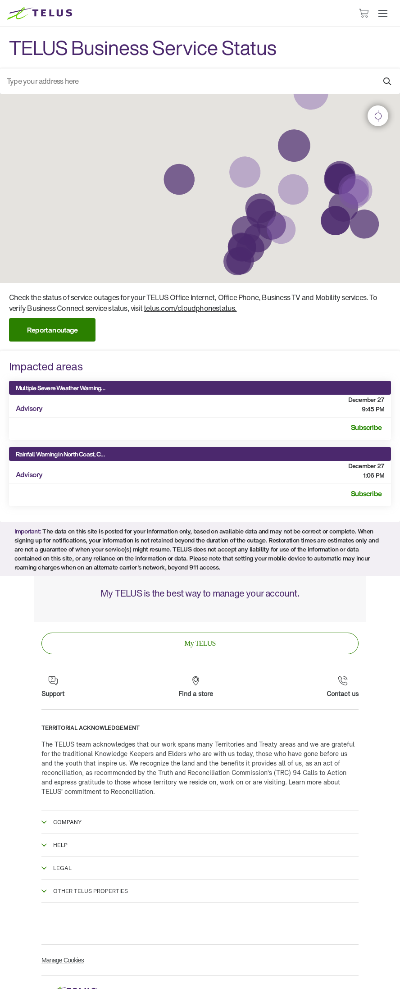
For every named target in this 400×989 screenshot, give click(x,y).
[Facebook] (51, 924)
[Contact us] (343, 687)
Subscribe (366, 427)
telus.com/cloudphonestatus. (190, 308)
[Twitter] (126, 924)
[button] (383, 13)
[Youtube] (349, 924)
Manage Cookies (62, 960)
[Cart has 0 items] (363, 13)
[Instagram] (200, 924)
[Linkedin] (274, 924)
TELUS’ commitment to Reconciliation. (98, 791)
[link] (200, 643)
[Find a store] (195, 687)
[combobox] (200, 81)
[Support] (52, 687)
